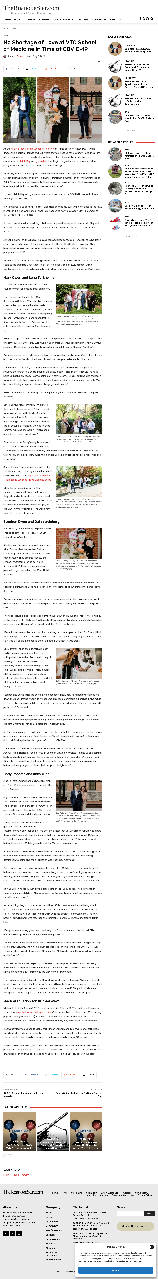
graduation (41, 161)
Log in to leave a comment (16, 1175)
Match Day (24, 161)
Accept (116, 1270)
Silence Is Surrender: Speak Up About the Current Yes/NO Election (86, 1145)
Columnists (52, 1139)
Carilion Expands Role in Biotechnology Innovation (139, 207)
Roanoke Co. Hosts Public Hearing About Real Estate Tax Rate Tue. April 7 (139, 190)
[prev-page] (5, 1156)
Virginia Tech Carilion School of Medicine (32, 148)
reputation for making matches (34, 1012)
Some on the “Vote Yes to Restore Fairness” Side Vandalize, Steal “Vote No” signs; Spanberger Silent (139, 172)
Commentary (19, 1142)
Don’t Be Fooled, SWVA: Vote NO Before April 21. (19, 1146)
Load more (131, 130)
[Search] (149, 1213)
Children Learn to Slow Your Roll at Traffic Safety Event (139, 118)
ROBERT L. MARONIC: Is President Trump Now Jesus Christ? (53, 1145)
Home (6, 28)
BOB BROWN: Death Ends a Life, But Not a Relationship (139, 101)
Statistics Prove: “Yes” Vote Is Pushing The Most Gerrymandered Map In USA (139, 224)
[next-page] (10, 1156)
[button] (151, 1247)
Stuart (20, 56)
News (13, 28)
